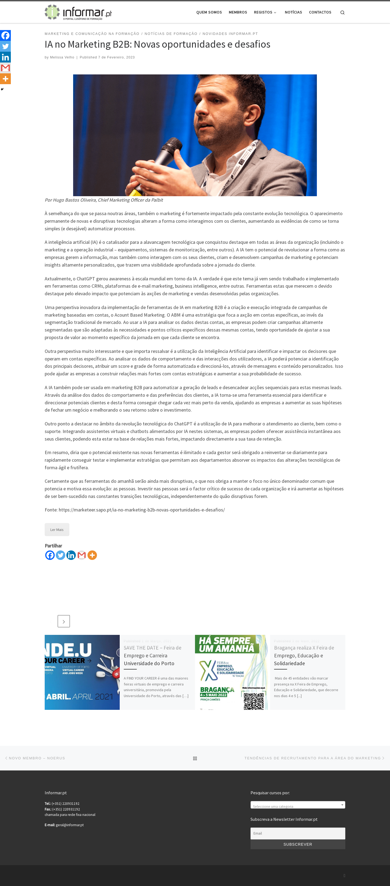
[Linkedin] (71, 555)
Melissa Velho (62, 57)
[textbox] (298, 807)
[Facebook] (50, 555)
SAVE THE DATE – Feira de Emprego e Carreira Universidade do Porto (152, 655)
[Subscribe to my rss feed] (344, 875)
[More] (92, 555)
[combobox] (298, 805)
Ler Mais (57, 529)
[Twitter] (60, 555)
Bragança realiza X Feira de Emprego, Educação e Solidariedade (304, 655)
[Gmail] (81, 555)
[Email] (298, 833)
